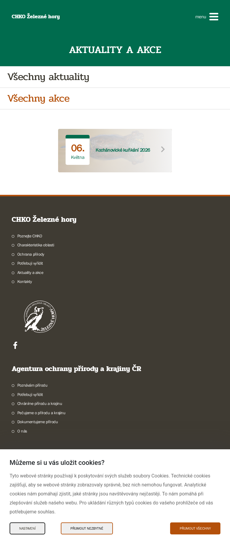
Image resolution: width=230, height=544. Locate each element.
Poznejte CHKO (29, 235)
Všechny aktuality (48, 77)
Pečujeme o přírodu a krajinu (41, 412)
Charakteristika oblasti (35, 244)
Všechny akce (38, 98)
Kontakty (24, 281)
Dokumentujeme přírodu (37, 421)
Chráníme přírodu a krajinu (39, 403)
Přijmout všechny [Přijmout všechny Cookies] (195, 528)
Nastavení (27, 528)
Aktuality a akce (30, 272)
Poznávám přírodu (32, 385)
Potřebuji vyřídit (30, 263)
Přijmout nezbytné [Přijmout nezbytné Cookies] (86, 528)
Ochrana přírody (30, 254)
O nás (22, 431)
